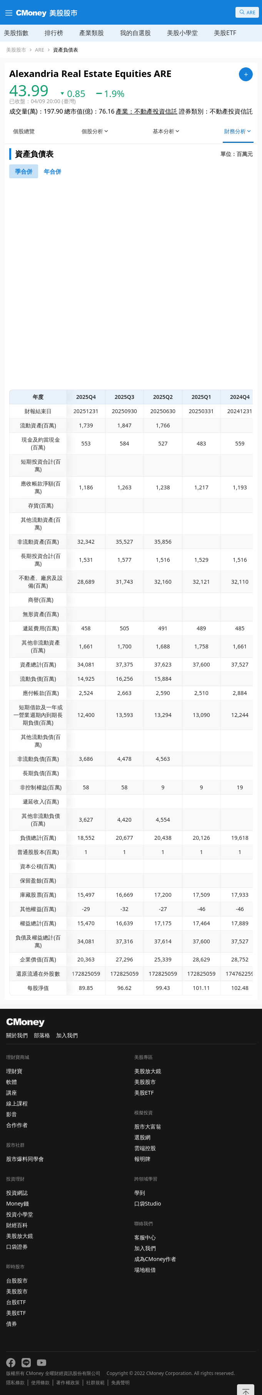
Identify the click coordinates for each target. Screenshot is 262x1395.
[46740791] (23, 171)
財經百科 (17, 1225)
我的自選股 (135, 32)
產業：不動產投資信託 (146, 111)
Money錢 (17, 1203)
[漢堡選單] (8, 12)
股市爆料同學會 (25, 1158)
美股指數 (16, 32)
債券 (11, 1323)
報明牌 (142, 1158)
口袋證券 (17, 1246)
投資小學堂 (19, 1214)
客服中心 (145, 1237)
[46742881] (52, 171)
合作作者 (17, 1125)
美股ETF (225, 32)
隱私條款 (15, 1383)
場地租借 (145, 1269)
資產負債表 (65, 49)
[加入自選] (246, 74)
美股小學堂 (182, 32)
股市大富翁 (147, 1126)
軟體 (11, 1081)
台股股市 (17, 1280)
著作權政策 (67, 1383)
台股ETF (16, 1302)
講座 (11, 1092)
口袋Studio (147, 1203)
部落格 (42, 1035)
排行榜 (54, 32)
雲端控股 (145, 1148)
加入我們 (67, 1035)
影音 (11, 1114)
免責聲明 (120, 1383)
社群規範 (95, 1383)
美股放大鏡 (19, 1235)
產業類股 (91, 32)
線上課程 (17, 1103)
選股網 (142, 1137)
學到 (139, 1192)
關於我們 (17, 1035)
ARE (39, 49)
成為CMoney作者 (155, 1259)
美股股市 (16, 49)
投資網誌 (17, 1192)
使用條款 (40, 1383)
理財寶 (14, 1071)
